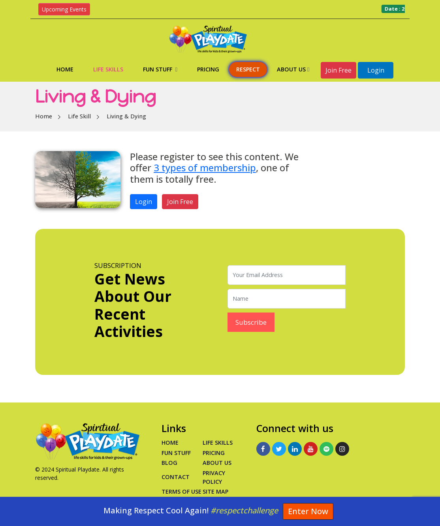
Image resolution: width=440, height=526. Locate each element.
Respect (248, 69)
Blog (169, 462)
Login (375, 70)
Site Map (215, 491)
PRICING (214, 453)
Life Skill (79, 116)
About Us (293, 69)
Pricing (208, 69)
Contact (176, 477)
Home (64, 69)
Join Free (338, 70)
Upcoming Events (64, 9)
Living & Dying (126, 116)
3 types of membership (205, 167)
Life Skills (108, 69)
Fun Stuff (160, 69)
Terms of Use (181, 491)
